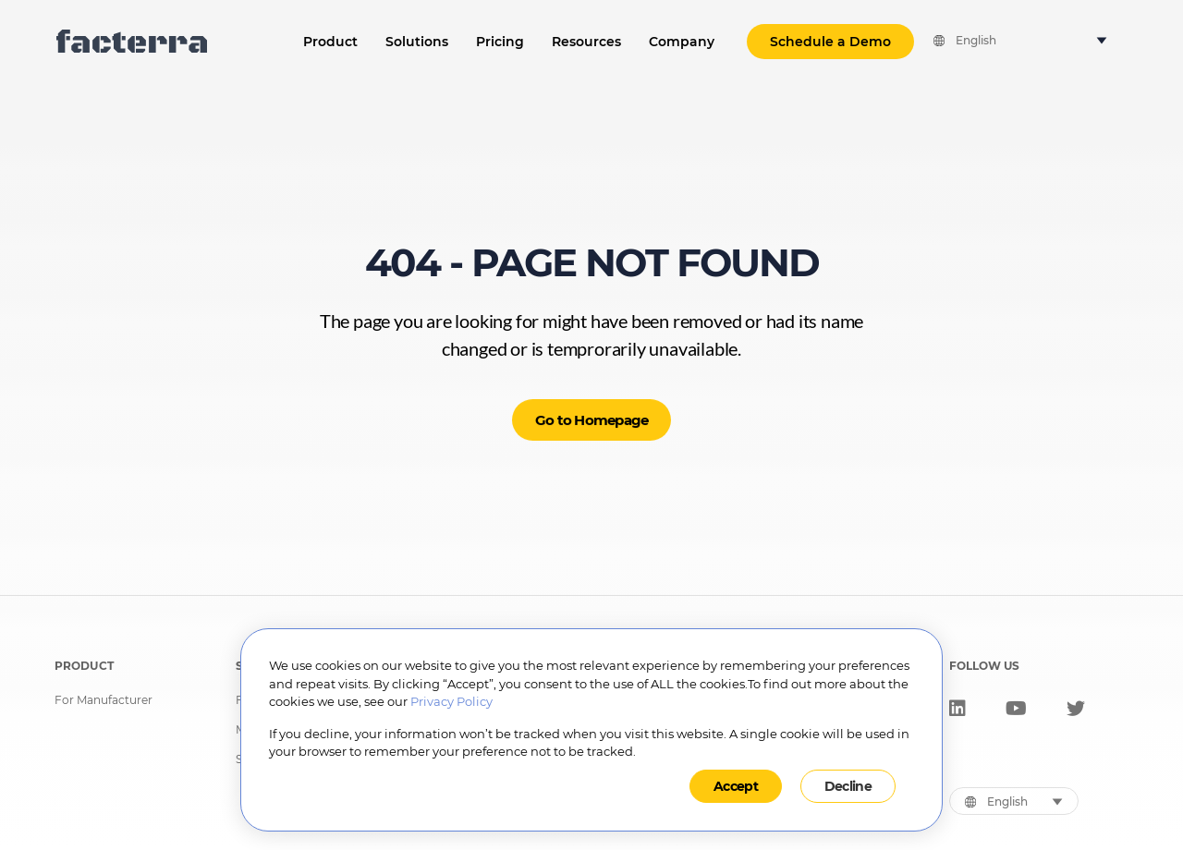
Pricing (500, 41)
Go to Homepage (592, 420)
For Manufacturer (103, 700)
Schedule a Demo (830, 41)
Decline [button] (848, 786)
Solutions (416, 41)
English (976, 40)
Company (681, 41)
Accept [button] (735, 786)
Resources (586, 41)
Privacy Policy (451, 701)
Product (330, 41)
